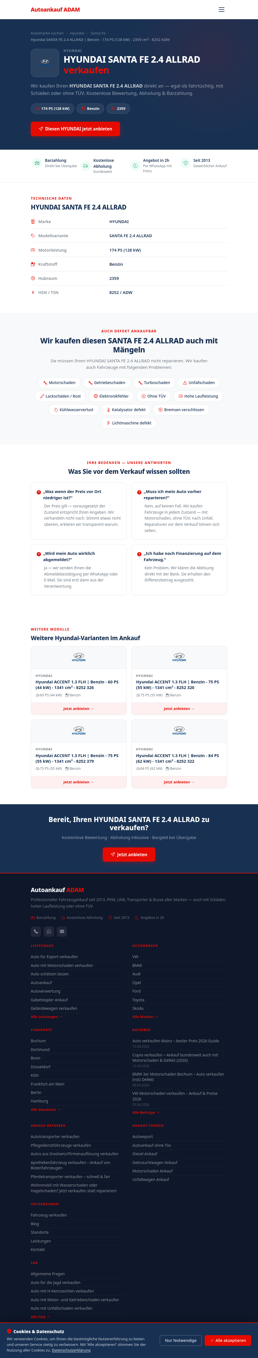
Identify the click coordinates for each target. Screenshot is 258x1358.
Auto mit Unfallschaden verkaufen (62, 1308)
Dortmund (40, 1049)
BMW (137, 965)
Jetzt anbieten (129, 854)
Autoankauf (55, 9)
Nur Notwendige (180, 1340)
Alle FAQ (40, 1316)
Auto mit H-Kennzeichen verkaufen (62, 1291)
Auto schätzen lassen (50, 973)
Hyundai (77, 33)
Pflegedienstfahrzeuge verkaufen (61, 1145)
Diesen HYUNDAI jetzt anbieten (75, 129)
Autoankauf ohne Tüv (151, 1145)
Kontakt (38, 1249)
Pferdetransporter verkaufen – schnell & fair (70, 1176)
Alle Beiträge (145, 1112)
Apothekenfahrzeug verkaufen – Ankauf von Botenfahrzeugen (70, 1165)
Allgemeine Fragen (48, 1273)
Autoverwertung (45, 991)
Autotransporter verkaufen (55, 1136)
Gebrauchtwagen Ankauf (154, 1162)
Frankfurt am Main (47, 1084)
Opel (136, 982)
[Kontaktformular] (62, 932)
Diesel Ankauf (144, 1153)
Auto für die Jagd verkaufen (55, 1282)
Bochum (38, 1040)
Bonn (35, 1058)
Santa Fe (98, 33)
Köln (35, 1075)
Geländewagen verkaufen (54, 1008)
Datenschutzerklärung (71, 1350)
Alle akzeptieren (228, 1340)
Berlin (36, 1092)
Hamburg (39, 1101)
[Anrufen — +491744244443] (36, 932)
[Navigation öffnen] (221, 9)
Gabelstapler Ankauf (49, 999)
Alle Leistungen (46, 1016)
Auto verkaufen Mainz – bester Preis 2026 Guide (175, 1040)
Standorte (40, 1232)
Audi (136, 973)
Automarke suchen (47, 33)
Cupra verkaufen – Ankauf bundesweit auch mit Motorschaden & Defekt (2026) (175, 1057)
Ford (136, 991)
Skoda (137, 1008)
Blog (35, 1223)
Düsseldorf (41, 1066)
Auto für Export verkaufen (54, 956)
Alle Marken (145, 1016)
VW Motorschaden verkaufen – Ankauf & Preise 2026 (174, 1096)
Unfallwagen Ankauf (150, 1179)
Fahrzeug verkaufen (49, 1215)
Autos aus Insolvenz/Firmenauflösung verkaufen (75, 1153)
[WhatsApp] (49, 932)
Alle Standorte (45, 1109)
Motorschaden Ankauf (152, 1171)
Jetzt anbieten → (79, 708)
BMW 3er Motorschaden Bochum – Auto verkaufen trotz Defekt (178, 1076)
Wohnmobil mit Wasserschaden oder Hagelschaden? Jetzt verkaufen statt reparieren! (74, 1187)
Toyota (138, 999)
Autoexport (142, 1136)
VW (135, 956)
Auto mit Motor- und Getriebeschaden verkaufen (75, 1299)
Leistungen (41, 1241)
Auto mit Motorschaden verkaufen (62, 965)
